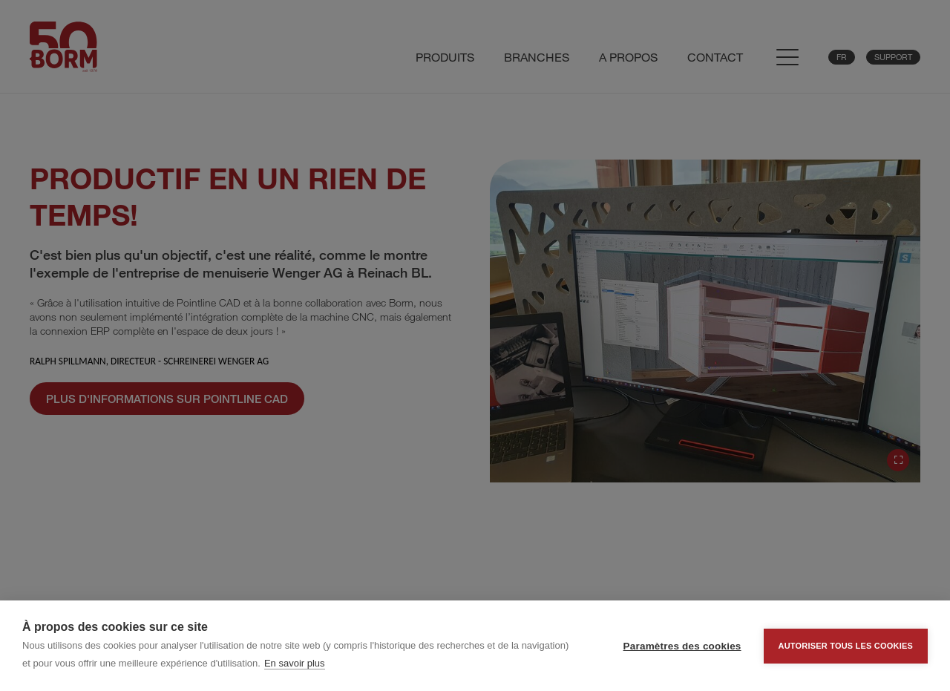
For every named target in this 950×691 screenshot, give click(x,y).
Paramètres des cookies (682, 646)
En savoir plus (294, 663)
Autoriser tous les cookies (846, 645)
